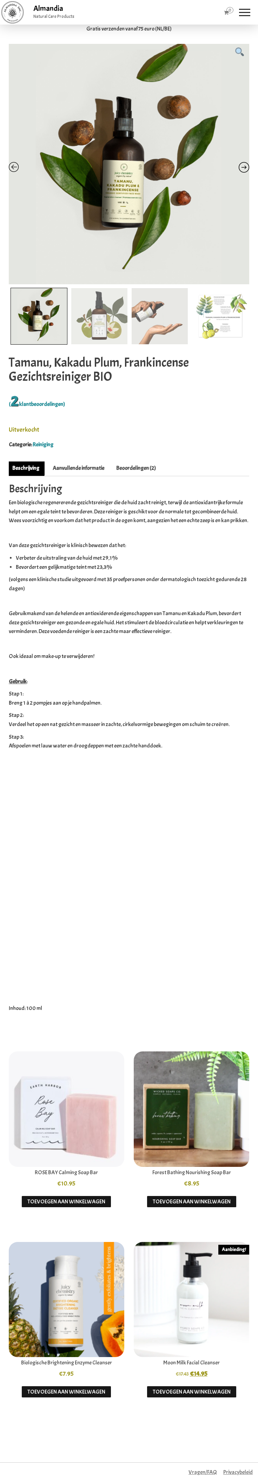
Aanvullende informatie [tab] (78, 468)
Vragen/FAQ (202, 1472)
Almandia (48, 8)
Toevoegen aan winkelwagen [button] (66, 1201)
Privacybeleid (238, 1472)
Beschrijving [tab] (25, 468)
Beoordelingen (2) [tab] (136, 468)
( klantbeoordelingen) (37, 404)
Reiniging (43, 444)
